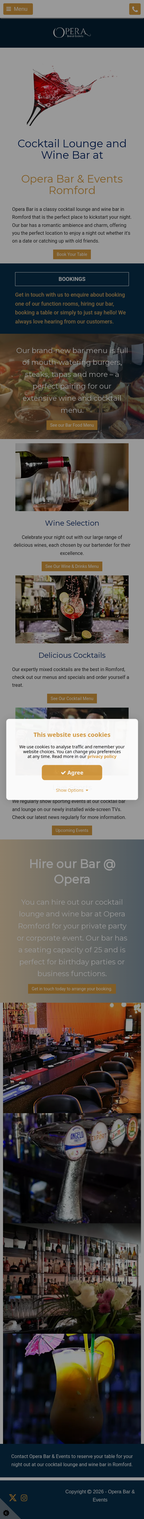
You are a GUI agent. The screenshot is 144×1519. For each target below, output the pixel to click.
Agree (72, 772)
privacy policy (102, 756)
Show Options (72, 790)
